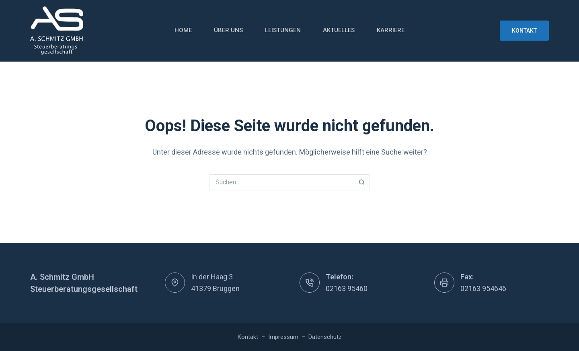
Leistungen (283, 30)
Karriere (390, 30)
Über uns (228, 30)
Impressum (283, 337)
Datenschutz (325, 337)
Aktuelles (339, 30)
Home (183, 30)
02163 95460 (347, 288)
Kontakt (524, 30)
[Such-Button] (362, 182)
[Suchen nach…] (281, 182)
